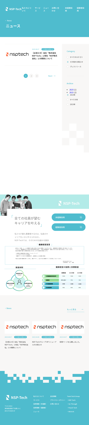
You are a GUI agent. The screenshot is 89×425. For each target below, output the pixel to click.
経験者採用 (80, 9)
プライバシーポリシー (57, 400)
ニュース (46, 9)
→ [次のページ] (51, 75)
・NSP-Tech (71, 400)
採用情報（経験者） (40, 408)
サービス (37, 9)
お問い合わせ (55, 9)
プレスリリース (75, 67)
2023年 (72, 95)
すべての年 (74, 100)
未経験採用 (68, 9)
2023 (71, 92)
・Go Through (72, 404)
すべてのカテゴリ (76, 57)
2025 (71, 89)
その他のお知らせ (76, 62)
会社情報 (53, 396)
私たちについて (26, 9)
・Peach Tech (72, 408)
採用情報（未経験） (40, 404)
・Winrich (70, 411)
